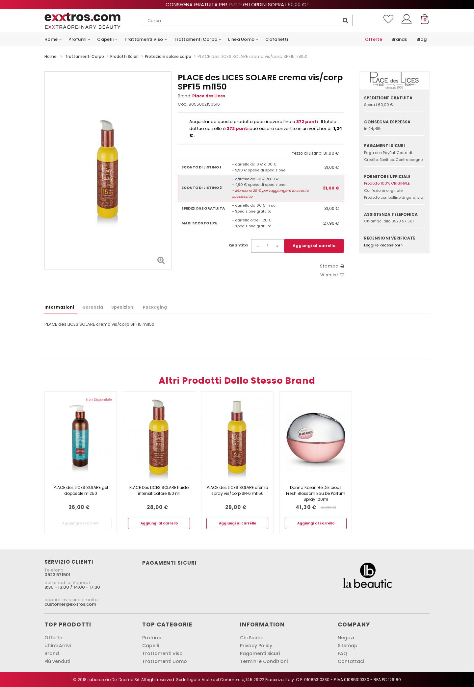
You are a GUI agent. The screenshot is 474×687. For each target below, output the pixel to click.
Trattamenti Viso (162, 653)
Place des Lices (208, 96)
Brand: (201, 96)
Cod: (183, 104)
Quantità (238, 245)
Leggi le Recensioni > (383, 245)
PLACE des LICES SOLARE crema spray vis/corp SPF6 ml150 (237, 490)
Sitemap (347, 645)
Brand (51, 653)
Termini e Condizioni (264, 661)
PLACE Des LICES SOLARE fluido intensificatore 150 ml (159, 490)
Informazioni (59, 307)
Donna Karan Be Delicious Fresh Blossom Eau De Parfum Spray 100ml (315, 493)
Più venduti (57, 661)
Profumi (151, 637)
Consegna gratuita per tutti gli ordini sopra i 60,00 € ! (237, 4)
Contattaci (351, 661)
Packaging (155, 307)
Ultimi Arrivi (57, 645)
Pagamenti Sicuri (260, 653)
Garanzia (92, 307)
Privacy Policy (256, 645)
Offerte (53, 637)
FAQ (342, 653)
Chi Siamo (252, 637)
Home (50, 56)
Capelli (150, 645)
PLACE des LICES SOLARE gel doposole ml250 (81, 490)
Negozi (346, 637)
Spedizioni (123, 307)
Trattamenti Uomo (164, 661)
